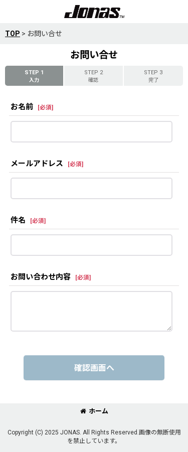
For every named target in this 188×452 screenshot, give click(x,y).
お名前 (22, 106)
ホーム (94, 411)
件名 (18, 220)
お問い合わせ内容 (41, 276)
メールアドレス (37, 163)
